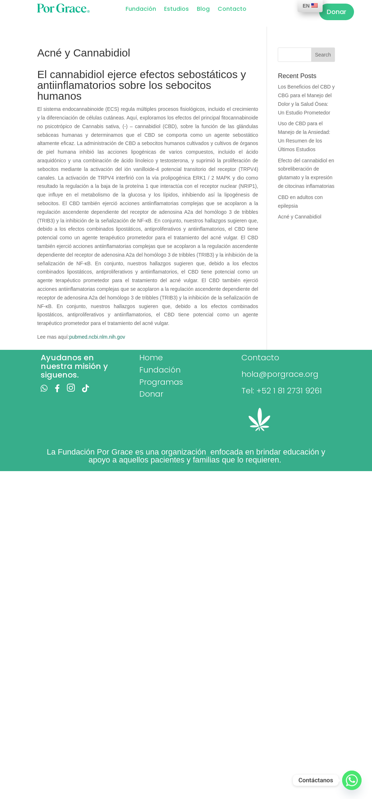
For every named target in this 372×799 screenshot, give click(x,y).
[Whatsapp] (352, 780)
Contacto (232, 9)
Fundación (141, 9)
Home (151, 357)
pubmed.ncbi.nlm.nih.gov (97, 337)
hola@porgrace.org (279, 374)
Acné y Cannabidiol (299, 217)
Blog (203, 9)
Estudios (176, 9)
